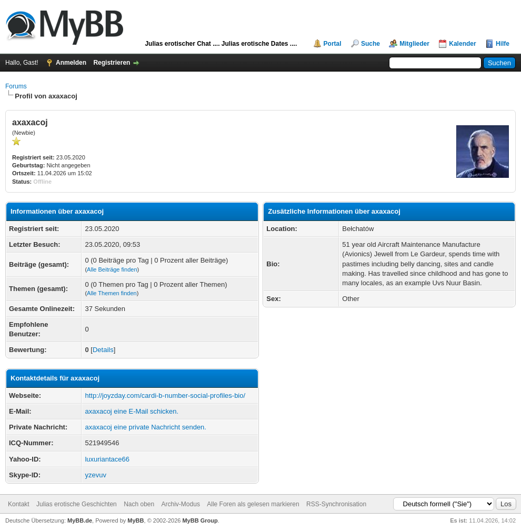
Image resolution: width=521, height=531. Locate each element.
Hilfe (502, 43)
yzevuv (95, 475)
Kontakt (18, 504)
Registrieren (111, 62)
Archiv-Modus (181, 504)
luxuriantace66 (107, 459)
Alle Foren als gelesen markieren (253, 504)
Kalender (462, 43)
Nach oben (139, 504)
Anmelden (71, 62)
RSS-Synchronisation (336, 504)
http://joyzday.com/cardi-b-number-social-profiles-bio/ (165, 395)
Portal (333, 43)
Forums (16, 86)
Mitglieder (414, 43)
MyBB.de (79, 520)
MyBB (135, 520)
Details (103, 350)
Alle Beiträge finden (112, 269)
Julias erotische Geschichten (76, 504)
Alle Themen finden (112, 293)
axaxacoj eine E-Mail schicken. (131, 411)
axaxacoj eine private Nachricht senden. (145, 427)
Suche (370, 43)
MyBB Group (199, 520)
